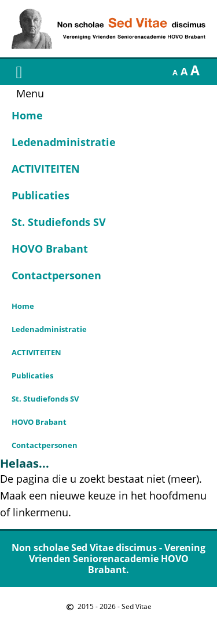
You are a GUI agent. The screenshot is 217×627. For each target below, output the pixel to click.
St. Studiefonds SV (59, 222)
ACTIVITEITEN (46, 169)
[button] (19, 72)
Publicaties (40, 195)
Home (27, 115)
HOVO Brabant (50, 249)
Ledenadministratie (64, 142)
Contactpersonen (56, 275)
